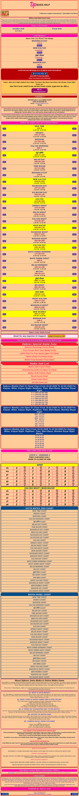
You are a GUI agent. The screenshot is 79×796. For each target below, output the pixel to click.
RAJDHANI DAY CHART (39, 535)
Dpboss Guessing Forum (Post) (39, 347)
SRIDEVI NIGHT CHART (39, 543)
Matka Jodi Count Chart (39, 367)
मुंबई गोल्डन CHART (39, 572)
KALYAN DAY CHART (39, 559)
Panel (74, 128)
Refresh (39, 45)
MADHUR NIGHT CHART (39, 556)
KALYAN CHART (39, 540)
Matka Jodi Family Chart (39, 373)
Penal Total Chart (39, 379)
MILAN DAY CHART (39, 524)
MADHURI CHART (39, 516)
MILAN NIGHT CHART (39, 545)
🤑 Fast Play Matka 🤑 (39, 73)
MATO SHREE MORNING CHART (39, 561)
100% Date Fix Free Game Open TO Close (39, 353)
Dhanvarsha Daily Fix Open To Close (39, 370)
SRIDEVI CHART (39, 513)
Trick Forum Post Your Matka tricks (39, 350)
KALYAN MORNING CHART (39, 519)
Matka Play (5, 794)
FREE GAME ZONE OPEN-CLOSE (39, 451)
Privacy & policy (32, 794)
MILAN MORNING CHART (39, 566)
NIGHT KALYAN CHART (39, 580)
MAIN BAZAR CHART (39, 551)
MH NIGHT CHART (39, 575)
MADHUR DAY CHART (39, 588)
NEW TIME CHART (39, 511)
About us (36, 793)
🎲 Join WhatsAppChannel (39, 90)
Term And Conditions (41, 794)
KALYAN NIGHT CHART (39, 548)
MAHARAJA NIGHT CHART (39, 583)
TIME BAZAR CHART (39, 527)
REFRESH (74, 794)
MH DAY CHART (39, 569)
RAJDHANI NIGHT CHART (40, 553)
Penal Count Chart (39, 376)
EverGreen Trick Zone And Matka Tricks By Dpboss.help (39, 340)
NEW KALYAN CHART (39, 532)
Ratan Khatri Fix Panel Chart (39, 357)
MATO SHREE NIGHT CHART (39, 564)
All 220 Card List (39, 382)
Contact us (42, 793)
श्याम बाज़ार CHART (39, 577)
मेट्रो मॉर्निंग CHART (39, 522)
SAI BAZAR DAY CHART (39, 537)
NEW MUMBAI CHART (39, 585)
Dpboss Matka (11, 772)
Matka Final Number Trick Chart (39, 360)
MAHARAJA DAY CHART (39, 530)
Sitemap (49, 794)
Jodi (4, 128)
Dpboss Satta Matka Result (39, 332)
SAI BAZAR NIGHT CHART (39, 591)
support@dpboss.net (41, 103)
